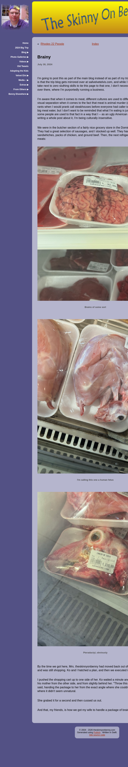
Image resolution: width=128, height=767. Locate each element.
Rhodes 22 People (52, 43)
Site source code (97, 735)
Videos (23, 61)
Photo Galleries (19, 57)
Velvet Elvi (22, 75)
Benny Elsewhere (19, 94)
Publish (97, 732)
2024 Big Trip (22, 47)
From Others (20, 89)
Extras (24, 85)
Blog (25, 52)
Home (25, 43)
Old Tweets (23, 66)
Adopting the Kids (19, 71)
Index (95, 43)
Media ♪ (24, 80)
